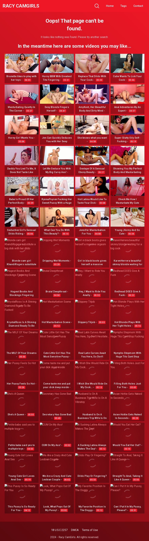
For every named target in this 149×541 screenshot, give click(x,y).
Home (110, 5)
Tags (123, 5)
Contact (138, 5)
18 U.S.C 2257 (59, 530)
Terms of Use (90, 530)
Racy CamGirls (21, 6)
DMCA (75, 530)
